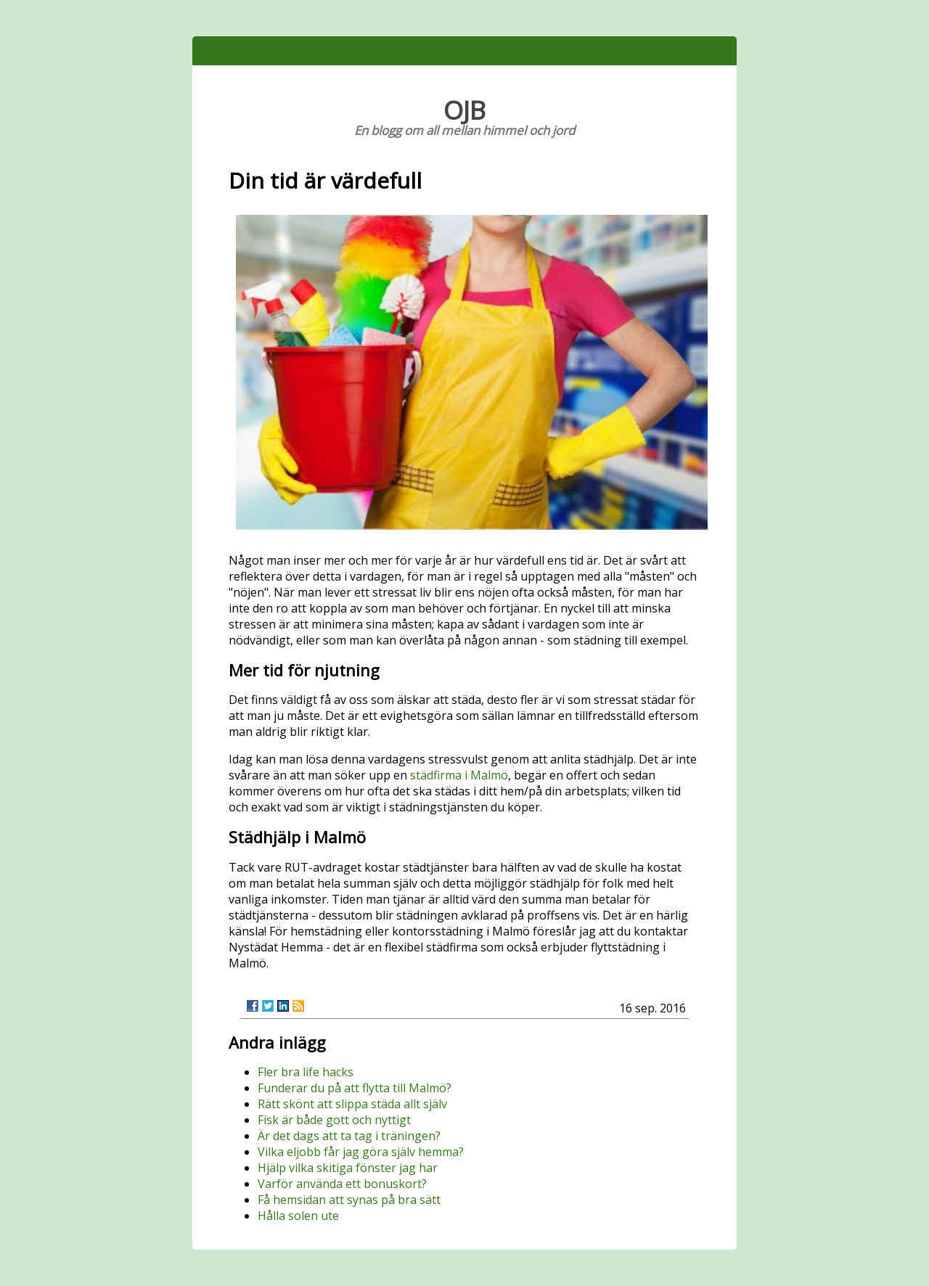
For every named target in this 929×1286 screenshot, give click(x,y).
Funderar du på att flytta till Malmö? (354, 1088)
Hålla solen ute (298, 1216)
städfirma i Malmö (459, 775)
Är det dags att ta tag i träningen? (349, 1136)
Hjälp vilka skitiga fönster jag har (348, 1168)
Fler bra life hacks (305, 1072)
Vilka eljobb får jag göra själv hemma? (361, 1152)
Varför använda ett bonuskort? (342, 1184)
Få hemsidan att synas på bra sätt (349, 1200)
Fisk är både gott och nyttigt (334, 1120)
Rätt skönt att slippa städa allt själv (352, 1104)
